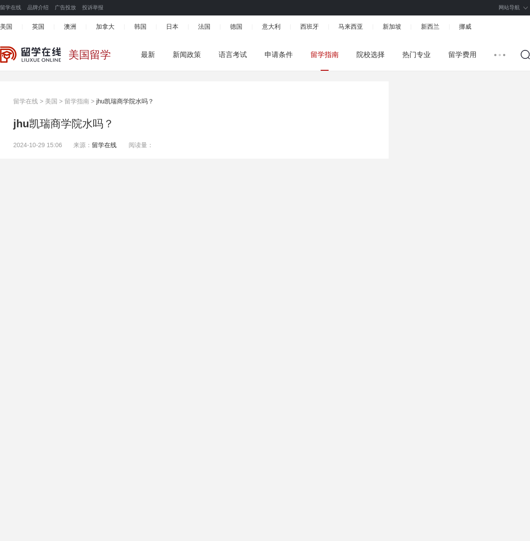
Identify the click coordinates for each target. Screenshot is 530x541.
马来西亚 (350, 26)
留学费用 (462, 54)
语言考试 (233, 54)
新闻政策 (187, 54)
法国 (204, 26)
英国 (38, 26)
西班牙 (309, 26)
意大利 (271, 26)
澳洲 (70, 26)
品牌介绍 (38, 7)
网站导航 (509, 7)
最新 (148, 54)
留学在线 (10, 7)
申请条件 (279, 54)
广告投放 (65, 7)
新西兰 (430, 26)
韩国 (140, 26)
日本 (172, 26)
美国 (6, 26)
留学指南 (324, 54)
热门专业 (416, 54)
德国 (236, 26)
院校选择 (370, 54)
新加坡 (391, 26)
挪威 (465, 26)
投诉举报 (92, 7)
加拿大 (105, 26)
